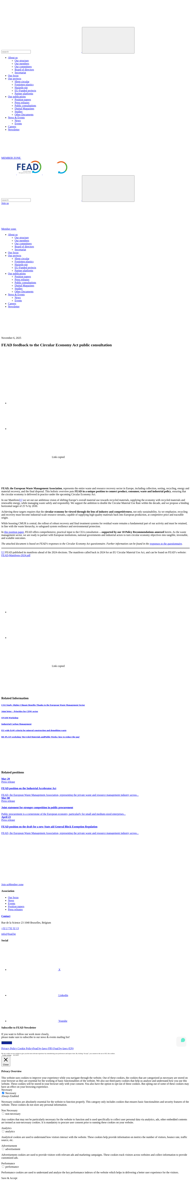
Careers (12, 126)
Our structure (22, 60)
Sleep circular (22, 81)
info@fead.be (8, 934)
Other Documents (24, 114)
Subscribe (6, 1042)
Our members (22, 63)
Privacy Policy (9, 1048)
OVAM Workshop (9, 717)
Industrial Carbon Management (16, 724)
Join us (5, 203)
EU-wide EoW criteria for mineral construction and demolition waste (33, 730)
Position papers (23, 99)
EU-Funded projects (25, 90)
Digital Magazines (24, 108)
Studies (18, 111)
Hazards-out (21, 87)
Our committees (23, 66)
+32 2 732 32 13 (10, 928)
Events (18, 123)
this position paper (14, 532)
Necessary (10, 1093)
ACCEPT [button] (16, 1055)
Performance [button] (8, 1163)
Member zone (33, 228)
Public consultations (25, 105)
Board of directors (24, 69)
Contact (5, 916)
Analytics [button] (6, 1128)
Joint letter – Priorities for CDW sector (19, 711)
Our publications (17, 96)
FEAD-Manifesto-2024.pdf (15, 555)
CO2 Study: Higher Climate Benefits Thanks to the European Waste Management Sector (43, 705)
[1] (20, 500)
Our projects (14, 78)
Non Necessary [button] (9, 1110)
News (18, 120)
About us (13, 57)
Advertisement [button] (9, 1145)
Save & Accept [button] (9, 1178)
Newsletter (13, 129)
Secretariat (20, 72)
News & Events (16, 117)
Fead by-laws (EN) (63, 1048)
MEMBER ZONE (36, 157)
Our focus (13, 75)
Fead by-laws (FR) (43, 1048)
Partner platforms (24, 93)
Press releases (22, 102)
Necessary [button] (6, 1089)
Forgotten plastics (24, 84)
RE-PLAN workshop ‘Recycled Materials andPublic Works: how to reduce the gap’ (40, 737)
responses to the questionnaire (166, 543)
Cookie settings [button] (6, 1055)
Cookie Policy (25, 1048)
